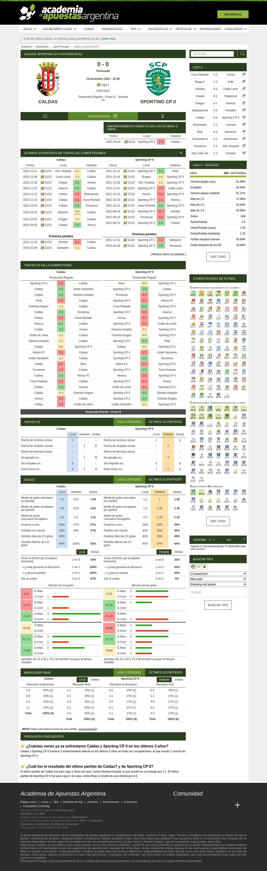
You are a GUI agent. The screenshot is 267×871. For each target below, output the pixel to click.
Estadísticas (160, 29)
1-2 (161, 199)
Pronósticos (112, 29)
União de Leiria (38, 335)
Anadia (200, 96)
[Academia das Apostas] (186, 805)
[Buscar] (241, 54)
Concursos (236, 29)
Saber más (108, 38)
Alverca (63, 188)
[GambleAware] (32, 867)
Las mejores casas (60, 29)
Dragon (63, 219)
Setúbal (63, 242)
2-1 (77, 182)
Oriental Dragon (38, 306)
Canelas (230, 153)
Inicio (30, 29)
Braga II (200, 81)
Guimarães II (200, 139)
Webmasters (79, 817)
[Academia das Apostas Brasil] (194, 805)
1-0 (161, 141)
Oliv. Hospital (63, 171)
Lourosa (231, 124)
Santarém (63, 247)
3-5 (77, 194)
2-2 (144, 404)
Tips (135, 29)
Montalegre (200, 124)
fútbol (140, 835)
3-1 (61, 294)
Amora (91, 182)
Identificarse (233, 14)
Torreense (91, 205)
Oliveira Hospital (83, 294)
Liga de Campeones (177, 841)
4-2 (161, 171)
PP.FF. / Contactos (90, 820)
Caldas (47, 101)
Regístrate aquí (64, 810)
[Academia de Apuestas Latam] (220, 805)
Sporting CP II (158, 101)
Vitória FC (39, 352)
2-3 (61, 404)
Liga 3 (103, 84)
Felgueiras (230, 96)
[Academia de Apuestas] (212, 805)
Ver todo (218, 256)
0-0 (77, 211)
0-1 (77, 188)
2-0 (77, 205)
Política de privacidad (65, 824)
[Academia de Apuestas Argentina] (177, 805)
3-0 (161, 194)
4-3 (161, 217)
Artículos (186, 29)
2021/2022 (103, 90)
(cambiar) (200, 549)
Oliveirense (230, 139)
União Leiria (63, 176)
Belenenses (91, 194)
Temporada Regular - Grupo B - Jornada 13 (103, 98)
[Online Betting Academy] (203, 805)
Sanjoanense (200, 110)
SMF (42, 813)
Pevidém (230, 110)
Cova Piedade (91, 199)
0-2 (77, 199)
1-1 (77, 171)
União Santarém (83, 289)
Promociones (210, 29)
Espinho (63, 212)
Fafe (230, 81)
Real (175, 171)
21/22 (131, 141)
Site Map (26, 813)
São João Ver (200, 153)
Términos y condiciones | (36, 824)
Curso (89, 29)
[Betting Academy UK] (229, 805)
